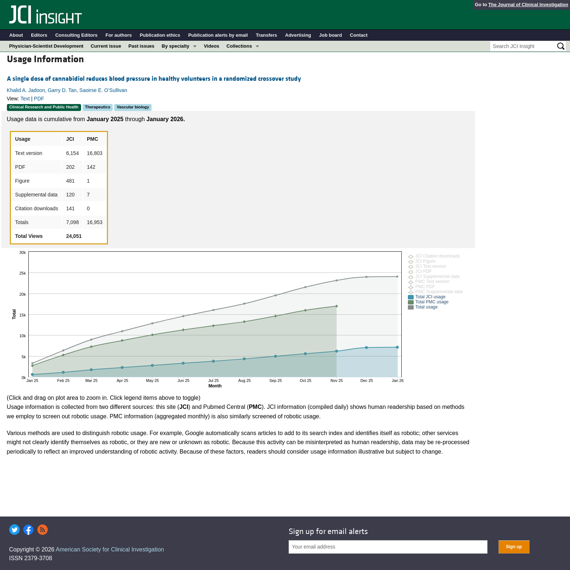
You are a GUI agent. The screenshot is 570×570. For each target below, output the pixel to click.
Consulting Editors (76, 35)
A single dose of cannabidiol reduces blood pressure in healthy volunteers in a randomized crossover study (154, 79)
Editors (39, 35)
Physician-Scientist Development (46, 46)
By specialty (175, 46)
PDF (39, 98)
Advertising (298, 35)
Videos (211, 46)
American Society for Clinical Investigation (110, 549)
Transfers (266, 35)
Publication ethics (160, 35)
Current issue (106, 46)
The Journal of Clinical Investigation (528, 4)
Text (25, 98)
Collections (239, 46)
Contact (359, 35)
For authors (118, 35)
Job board (330, 35)
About (16, 35)
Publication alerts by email (218, 35)
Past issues (141, 46)
